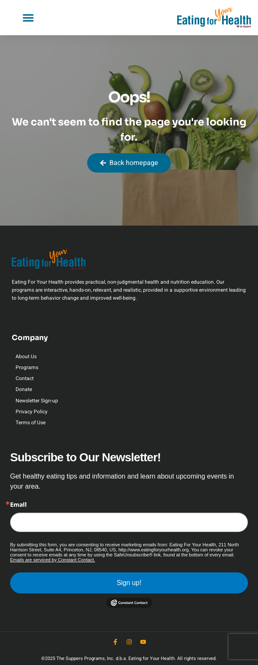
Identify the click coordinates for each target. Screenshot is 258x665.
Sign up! (129, 582)
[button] (28, 18)
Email (18, 505)
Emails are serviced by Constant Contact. (52, 559)
